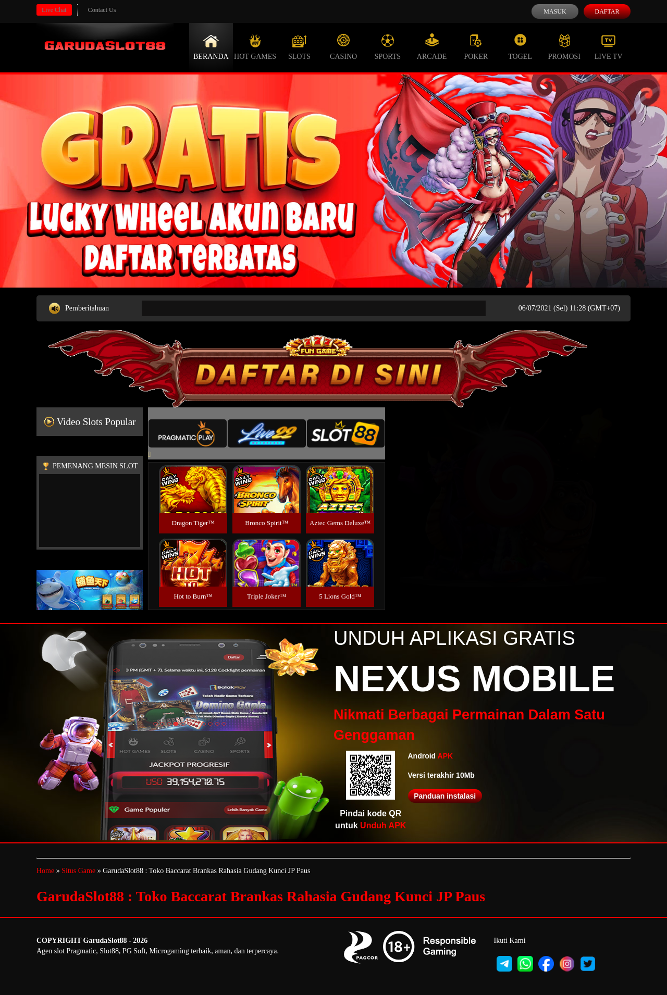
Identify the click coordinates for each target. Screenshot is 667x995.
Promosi (564, 46)
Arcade (432, 46)
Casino (343, 46)
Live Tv (609, 46)
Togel (520, 46)
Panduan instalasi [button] (445, 796)
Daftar (607, 11)
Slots (299, 46)
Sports (388, 46)
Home (45, 871)
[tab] (188, 433)
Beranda (211, 46)
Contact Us (102, 10)
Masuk (555, 11)
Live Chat (54, 10)
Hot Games (255, 46)
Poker (476, 46)
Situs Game (78, 871)
